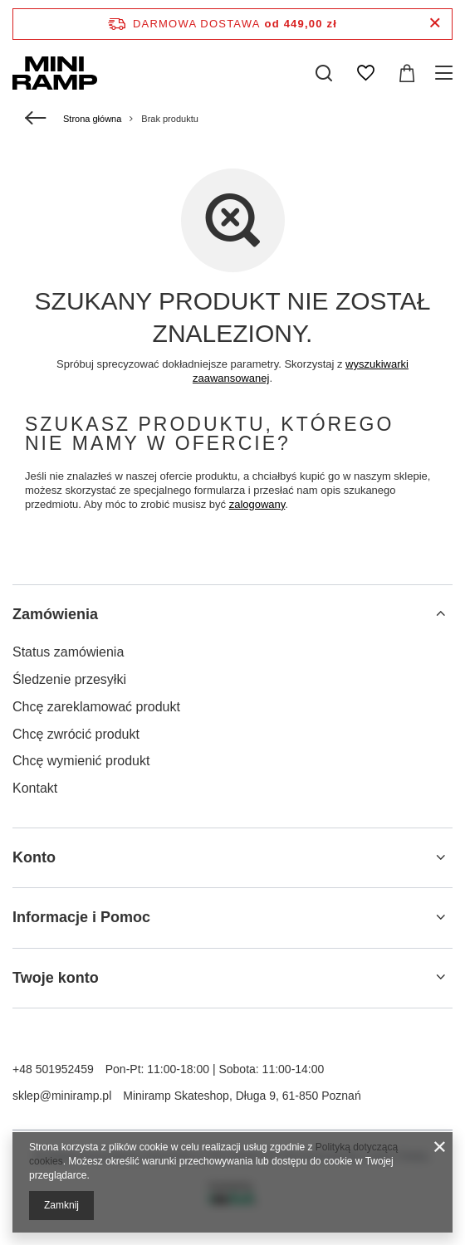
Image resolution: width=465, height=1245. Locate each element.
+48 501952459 (53, 1069)
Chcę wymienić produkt (80, 761)
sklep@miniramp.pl (61, 1095)
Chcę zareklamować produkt (96, 707)
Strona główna (92, 119)
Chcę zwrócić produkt (76, 734)
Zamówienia (55, 614)
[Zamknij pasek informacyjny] (434, 23)
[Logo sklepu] (55, 73)
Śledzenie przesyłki (69, 679)
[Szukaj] (324, 73)
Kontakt (34, 788)
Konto (34, 857)
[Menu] (446, 73)
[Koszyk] (407, 73)
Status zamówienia (68, 652)
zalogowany (257, 504)
